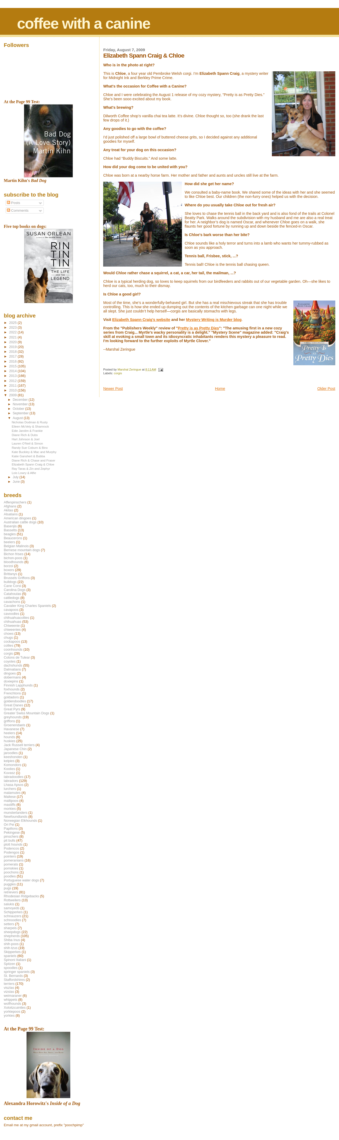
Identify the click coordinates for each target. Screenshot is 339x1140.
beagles (10, 534)
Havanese (11, 729)
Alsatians (11, 514)
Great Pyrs (12, 709)
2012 (13, 381)
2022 (13, 332)
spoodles (11, 968)
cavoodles (11, 614)
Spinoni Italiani (15, 960)
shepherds (12, 936)
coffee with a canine (83, 23)
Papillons (11, 828)
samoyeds (11, 908)
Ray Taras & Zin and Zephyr (31, 468)
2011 (13, 386)
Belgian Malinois (16, 546)
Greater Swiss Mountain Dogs (26, 713)
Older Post (326, 388)
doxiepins (11, 681)
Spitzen (9, 964)
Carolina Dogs (14, 590)
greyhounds (12, 717)
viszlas (9, 988)
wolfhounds (12, 1004)
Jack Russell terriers (19, 745)
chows (9, 634)
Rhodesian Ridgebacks (21, 896)
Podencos (11, 848)
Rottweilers (12, 900)
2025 (13, 323)
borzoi (8, 566)
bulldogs (10, 582)
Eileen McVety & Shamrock (30, 426)
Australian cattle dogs (20, 522)
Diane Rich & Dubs (25, 435)
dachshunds (13, 665)
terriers (9, 984)
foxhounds (12, 689)
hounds (9, 737)
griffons (9, 721)
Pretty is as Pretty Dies (198, 328)
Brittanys (10, 574)
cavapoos (11, 610)
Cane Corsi (12, 586)
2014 (13, 371)
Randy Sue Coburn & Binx (30, 447)
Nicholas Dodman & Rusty (30, 422)
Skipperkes (12, 952)
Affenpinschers (15, 502)
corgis (118, 373)
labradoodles (13, 777)
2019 (13, 347)
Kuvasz (9, 773)
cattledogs (11, 598)
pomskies (11, 868)
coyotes (9, 661)
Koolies (9, 769)
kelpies (9, 761)
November (21, 404)
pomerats (11, 864)
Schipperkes (13, 912)
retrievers (11, 892)
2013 (13, 376)
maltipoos (11, 801)
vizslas (9, 992)
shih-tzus (11, 948)
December (21, 400)
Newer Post (113, 388)
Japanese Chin (15, 749)
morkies (10, 809)
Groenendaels (14, 725)
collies (8, 645)
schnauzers (12, 916)
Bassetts (10, 530)
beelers (9, 542)
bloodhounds (13, 562)
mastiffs (9, 805)
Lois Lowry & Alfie (24, 473)
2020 (13, 342)
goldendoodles (15, 701)
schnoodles (12, 920)
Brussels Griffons (17, 578)
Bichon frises (13, 554)
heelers (9, 733)
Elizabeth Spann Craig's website (141, 319)
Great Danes (13, 705)
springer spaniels (16, 972)
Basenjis (10, 526)
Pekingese (12, 832)
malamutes (12, 793)
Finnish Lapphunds (18, 685)
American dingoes (17, 518)
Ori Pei (9, 824)
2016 (13, 361)
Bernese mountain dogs (22, 550)
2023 (13, 327)
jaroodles (11, 753)
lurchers (10, 789)
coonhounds (13, 649)
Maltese (10, 797)
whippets (10, 1000)
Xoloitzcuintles (14, 1008)
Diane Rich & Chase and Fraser (33, 460)
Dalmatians (12, 669)
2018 (13, 352)
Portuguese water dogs (21, 880)
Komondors (12, 765)
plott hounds (13, 844)
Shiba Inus (12, 940)
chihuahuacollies (16, 618)
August (18, 418)
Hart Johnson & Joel (26, 439)
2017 (13, 356)
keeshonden (13, 757)
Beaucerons (13, 538)
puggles (10, 884)
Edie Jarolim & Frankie (27, 430)
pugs (7, 888)
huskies (9, 741)
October (19, 409)
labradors (11, 781)
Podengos (11, 852)
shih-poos (11, 944)
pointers (10, 856)
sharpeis (10, 928)
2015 (13, 366)
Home (220, 388)
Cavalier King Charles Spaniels (27, 606)
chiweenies (12, 630)
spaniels (10, 956)
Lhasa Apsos (13, 785)
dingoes (10, 673)
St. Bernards (13, 976)
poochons (11, 872)
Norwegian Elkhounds (20, 821)
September (21, 413)
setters (9, 924)
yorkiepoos (12, 1011)
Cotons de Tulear (17, 657)
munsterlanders (15, 813)
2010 (13, 390)
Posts (13, 203)
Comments (17, 210)
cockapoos (12, 641)
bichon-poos (13, 558)
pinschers (11, 836)
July (16, 477)
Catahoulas (12, 594)
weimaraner (12, 996)
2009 (13, 395)
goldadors (11, 697)
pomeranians (14, 860)
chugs (8, 637)
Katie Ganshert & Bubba (28, 456)
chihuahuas (12, 622)
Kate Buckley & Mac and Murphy (34, 452)
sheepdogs (12, 932)
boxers (9, 570)
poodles (10, 876)
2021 (13, 337)
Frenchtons (12, 693)
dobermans (12, 677)
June (17, 482)
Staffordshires (14, 980)
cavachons (12, 602)
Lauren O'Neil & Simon (27, 443)
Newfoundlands (15, 817)
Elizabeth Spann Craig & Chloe (33, 464)
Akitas (8, 510)
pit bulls (9, 840)
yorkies (9, 1015)
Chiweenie (12, 626)
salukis (9, 904)
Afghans (10, 506)
